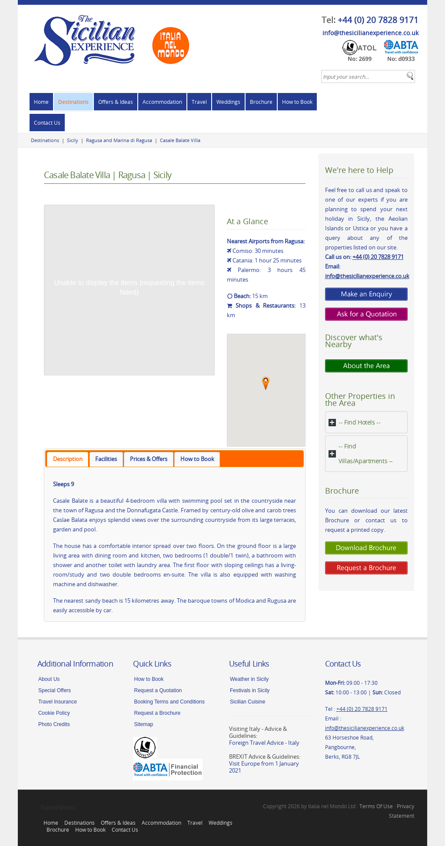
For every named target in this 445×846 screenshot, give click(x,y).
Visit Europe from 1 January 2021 (264, 767)
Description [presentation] (68, 459)
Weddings (228, 101)
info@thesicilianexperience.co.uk (370, 33)
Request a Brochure (157, 713)
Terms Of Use (376, 806)
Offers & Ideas (115, 101)
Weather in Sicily (249, 679)
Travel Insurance (57, 702)
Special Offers (54, 690)
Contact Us (47, 122)
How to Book (297, 101)
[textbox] (368, 76)
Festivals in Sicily (249, 690)
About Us (49, 679)
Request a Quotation (158, 690)
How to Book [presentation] (197, 459)
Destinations (73, 101)
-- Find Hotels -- (359, 422)
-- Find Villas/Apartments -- (366, 453)
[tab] (67, 459)
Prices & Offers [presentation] (148, 459)
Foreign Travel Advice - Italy (264, 742)
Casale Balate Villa (180, 140)
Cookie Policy (54, 713)
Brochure (261, 101)
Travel (199, 101)
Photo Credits (54, 724)
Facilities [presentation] (106, 459)
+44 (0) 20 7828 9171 (378, 20)
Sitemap (143, 724)
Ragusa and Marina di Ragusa (119, 140)
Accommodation (162, 101)
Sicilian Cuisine (247, 702)
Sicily (72, 140)
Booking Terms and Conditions (169, 702)
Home (41, 101)
